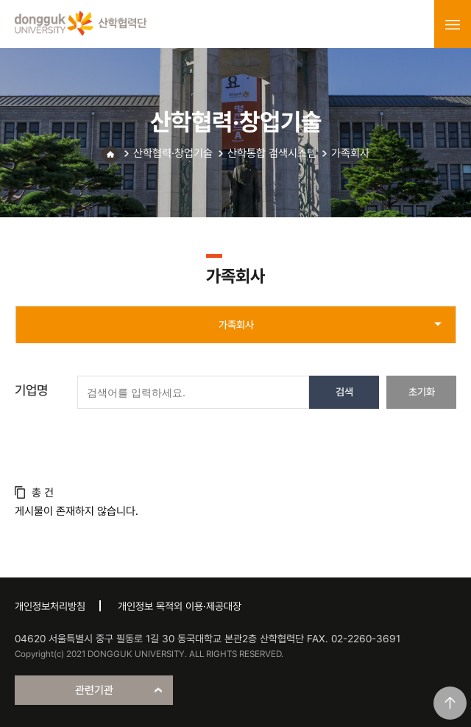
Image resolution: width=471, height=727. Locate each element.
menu (452, 24)
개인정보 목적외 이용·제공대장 (179, 606)
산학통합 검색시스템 (271, 153)
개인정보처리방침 (50, 606)
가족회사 (350, 153)
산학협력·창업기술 (173, 153)
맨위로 (450, 703)
